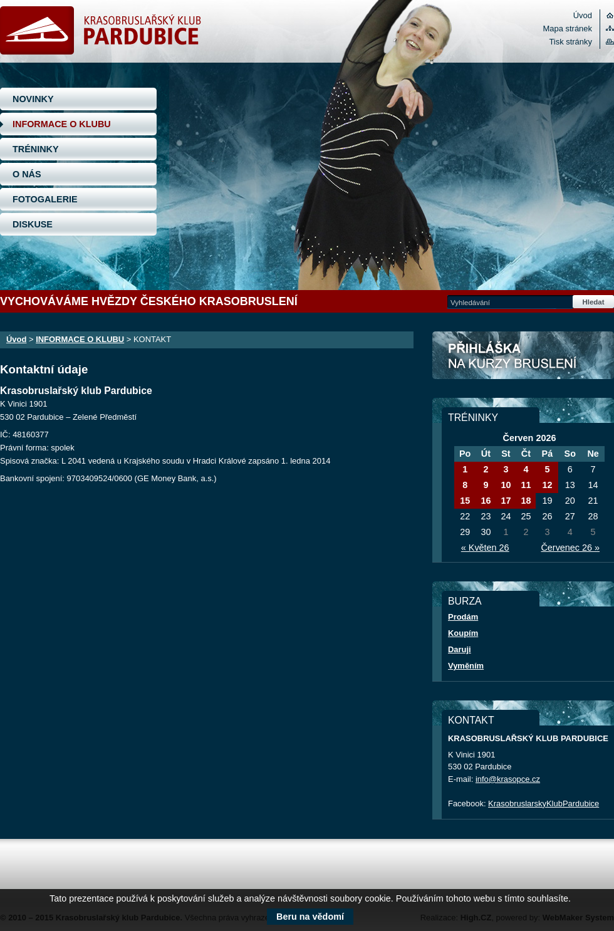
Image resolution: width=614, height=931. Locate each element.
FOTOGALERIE (45, 199)
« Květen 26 (485, 548)
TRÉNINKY (36, 149)
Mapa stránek (567, 28)
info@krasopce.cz (508, 779)
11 (526, 485)
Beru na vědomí (310, 917)
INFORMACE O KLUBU (62, 124)
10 (506, 485)
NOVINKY (33, 99)
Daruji (459, 649)
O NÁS (27, 174)
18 (526, 501)
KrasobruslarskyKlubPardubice (543, 803)
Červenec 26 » (570, 548)
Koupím (463, 633)
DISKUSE (33, 224)
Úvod (582, 15)
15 (465, 501)
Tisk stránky (570, 41)
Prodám (463, 617)
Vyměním (466, 665)
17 (506, 501)
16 (486, 501)
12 (547, 485)
